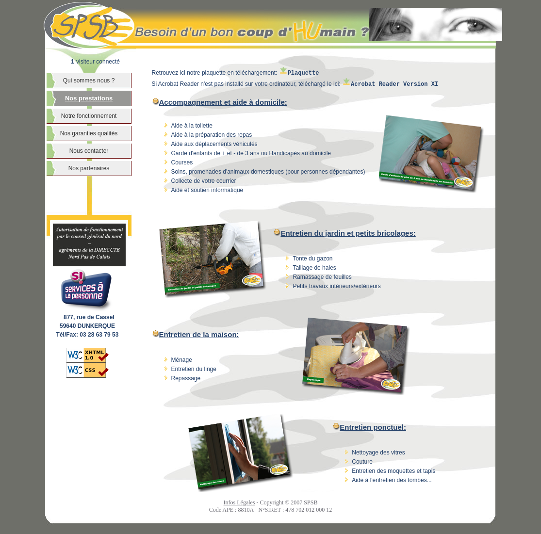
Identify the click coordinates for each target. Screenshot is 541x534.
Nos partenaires (89, 168)
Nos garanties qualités (89, 133)
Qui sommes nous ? (89, 80)
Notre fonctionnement (89, 116)
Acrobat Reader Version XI (390, 84)
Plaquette (299, 73)
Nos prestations (89, 98)
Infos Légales (239, 502)
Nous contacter (89, 150)
